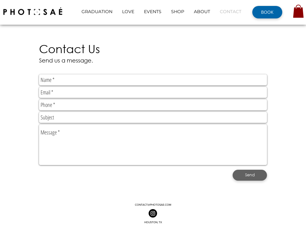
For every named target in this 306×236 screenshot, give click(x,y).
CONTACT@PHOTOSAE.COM (153, 204)
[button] (298, 11)
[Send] (250, 175)
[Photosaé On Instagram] (153, 213)
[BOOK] (267, 12)
